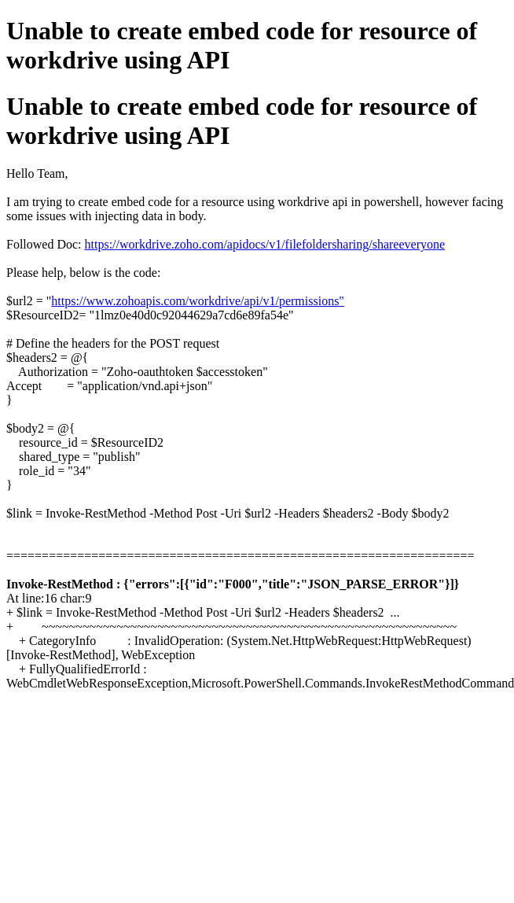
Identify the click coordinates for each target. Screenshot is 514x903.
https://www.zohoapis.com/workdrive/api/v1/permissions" (197, 301)
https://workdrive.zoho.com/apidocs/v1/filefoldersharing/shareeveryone (265, 244)
